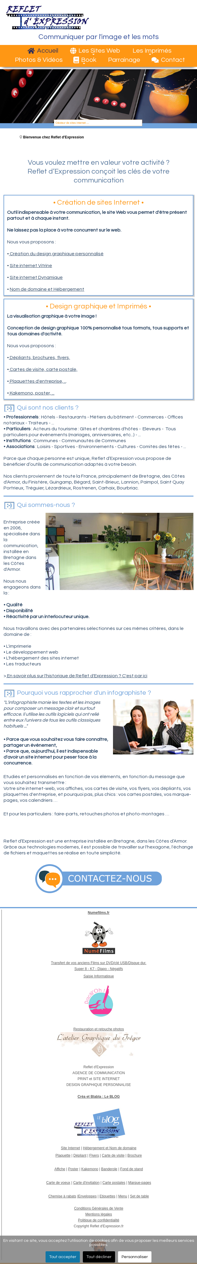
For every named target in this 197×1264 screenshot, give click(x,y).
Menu (122, 1196)
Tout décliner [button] (99, 1257)
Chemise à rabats (62, 1196)
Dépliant (79, 1155)
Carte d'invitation (86, 1183)
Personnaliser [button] (135, 1257)
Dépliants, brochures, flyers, (39, 357)
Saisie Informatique (98, 976)
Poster (73, 1169)
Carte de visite (113, 1155)
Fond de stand (131, 1169)
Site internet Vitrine (31, 265)
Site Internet (70, 1148)
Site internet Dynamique (36, 277)
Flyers (94, 1155)
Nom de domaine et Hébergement (47, 289)
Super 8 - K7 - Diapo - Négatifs (98, 969)
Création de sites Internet (98, 202)
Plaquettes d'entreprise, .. (37, 381)
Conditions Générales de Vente (98, 1208)
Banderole (109, 1169)
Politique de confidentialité (98, 1220)
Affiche (59, 1169)
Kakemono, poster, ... (31, 393)
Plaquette (62, 1155)
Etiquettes (107, 1196)
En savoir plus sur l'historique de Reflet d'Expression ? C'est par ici (76, 675)
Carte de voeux (58, 1183)
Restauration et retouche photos (98, 1029)
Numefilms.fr (98, 913)
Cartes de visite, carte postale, (43, 369)
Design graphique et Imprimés (98, 306)
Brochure (134, 1155)
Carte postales (113, 1183)
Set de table (139, 1196)
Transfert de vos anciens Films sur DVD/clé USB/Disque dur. (98, 963)
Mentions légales (98, 1214)
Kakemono (89, 1169)
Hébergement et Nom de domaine (109, 1148)
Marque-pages (139, 1183)
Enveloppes (87, 1196)
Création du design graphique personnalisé (56, 253)
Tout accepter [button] (62, 1257)
